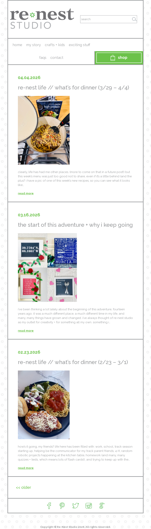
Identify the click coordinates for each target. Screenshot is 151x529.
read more (26, 193)
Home (17, 45)
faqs (42, 58)
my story (33, 45)
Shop (118, 58)
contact (56, 58)
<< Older (23, 487)
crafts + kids (55, 45)
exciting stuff (79, 45)
